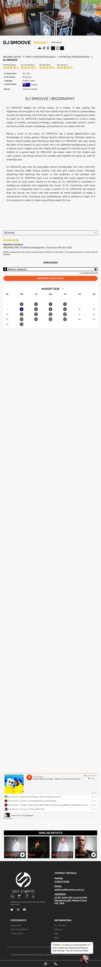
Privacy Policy (17, 933)
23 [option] (7, 319)
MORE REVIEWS (50, 262)
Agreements (16, 925)
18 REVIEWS (56, 42)
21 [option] (79, 314)
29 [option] (94, 319)
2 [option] (7, 304)
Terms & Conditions (19, 929)
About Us (58, 929)
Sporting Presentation (74, 56)
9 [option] (7, 309)
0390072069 (61, 881)
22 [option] (94, 314)
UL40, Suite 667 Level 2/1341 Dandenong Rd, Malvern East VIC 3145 (70, 900)
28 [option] (79, 319)
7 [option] (79, 304)
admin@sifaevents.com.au (69, 889)
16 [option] (7, 314)
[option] (21, 304)
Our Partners (60, 925)
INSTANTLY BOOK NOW (50, 278)
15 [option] (94, 309)
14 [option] (79, 309)
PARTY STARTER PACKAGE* (40, 56)
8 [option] (94, 304)
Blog (56, 937)
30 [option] (7, 324)
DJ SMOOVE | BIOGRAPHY (50, 99)
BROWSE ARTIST (12, 56)
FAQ (56, 933)
